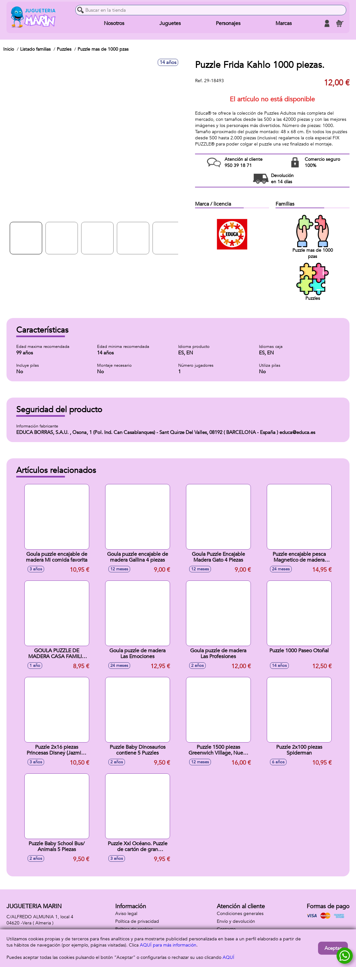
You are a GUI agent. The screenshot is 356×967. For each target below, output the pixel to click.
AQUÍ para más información (168, 945)
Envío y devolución (236, 921)
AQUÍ (228, 957)
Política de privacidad (137, 921)
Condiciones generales (240, 913)
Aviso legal (126, 913)
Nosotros (114, 23)
